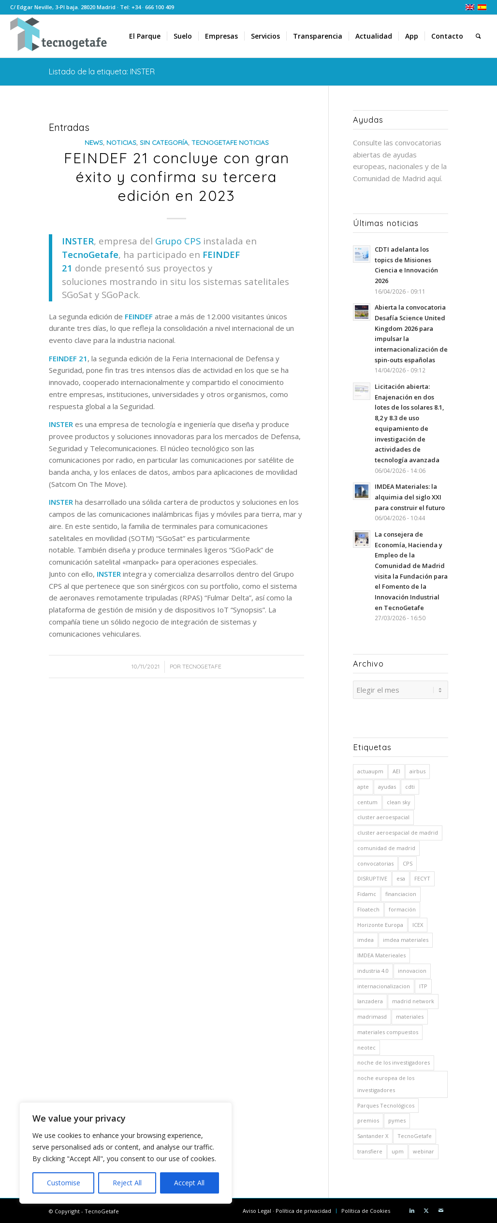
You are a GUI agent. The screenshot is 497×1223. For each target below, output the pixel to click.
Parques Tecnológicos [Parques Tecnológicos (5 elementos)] (385, 1104)
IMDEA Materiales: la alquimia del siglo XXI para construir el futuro (410, 497)
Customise (63, 1182)
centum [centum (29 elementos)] (367, 800)
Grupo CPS (178, 241)
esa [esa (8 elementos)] (400, 877)
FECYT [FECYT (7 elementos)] (422, 877)
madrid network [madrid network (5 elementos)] (413, 999)
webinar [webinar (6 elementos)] (423, 1149)
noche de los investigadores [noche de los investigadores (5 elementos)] (393, 1061)
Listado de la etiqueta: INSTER (102, 71)
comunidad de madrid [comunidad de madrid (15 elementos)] (386, 846)
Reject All (127, 1182)
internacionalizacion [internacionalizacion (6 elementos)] (383, 984)
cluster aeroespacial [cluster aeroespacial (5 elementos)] (383, 815)
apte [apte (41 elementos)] (363, 785)
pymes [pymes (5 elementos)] (397, 1119)
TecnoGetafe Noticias (230, 142)
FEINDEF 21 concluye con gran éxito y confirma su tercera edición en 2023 (177, 177)
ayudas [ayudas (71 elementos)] (387, 785)
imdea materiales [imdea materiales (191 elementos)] (405, 938)
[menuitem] (145, 36)
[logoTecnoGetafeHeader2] (58, 36)
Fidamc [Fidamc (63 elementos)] (366, 892)
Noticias (121, 142)
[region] (125, 1153)
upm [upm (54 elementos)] (398, 1149)
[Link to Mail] (441, 1209)
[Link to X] (426, 1209)
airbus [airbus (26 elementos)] (417, 769)
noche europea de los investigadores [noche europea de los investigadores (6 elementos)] (385, 1082)
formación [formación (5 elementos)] (402, 907)
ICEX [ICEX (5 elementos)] (417, 923)
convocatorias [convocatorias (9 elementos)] (375, 862)
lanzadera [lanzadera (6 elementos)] (370, 999)
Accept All (189, 1182)
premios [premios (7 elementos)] (368, 1119)
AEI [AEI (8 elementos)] (396, 769)
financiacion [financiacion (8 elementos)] (400, 892)
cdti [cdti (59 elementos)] (410, 785)
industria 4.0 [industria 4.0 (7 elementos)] (373, 969)
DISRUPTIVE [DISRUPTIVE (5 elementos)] (372, 877)
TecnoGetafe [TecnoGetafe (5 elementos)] (414, 1134)
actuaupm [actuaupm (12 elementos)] (370, 769)
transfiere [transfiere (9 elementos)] (369, 1149)
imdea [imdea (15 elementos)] (365, 938)
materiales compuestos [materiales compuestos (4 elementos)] (387, 1030)
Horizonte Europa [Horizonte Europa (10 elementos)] (380, 923)
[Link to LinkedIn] (412, 1209)
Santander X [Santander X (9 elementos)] (372, 1134)
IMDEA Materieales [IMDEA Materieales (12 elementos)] (381, 953)
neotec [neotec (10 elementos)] (366, 1046)
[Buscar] (478, 36)
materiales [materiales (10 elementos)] (410, 1015)
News (94, 142)
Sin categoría (164, 142)
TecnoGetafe (201, 666)
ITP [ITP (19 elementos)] (423, 984)
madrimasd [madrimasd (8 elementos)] (372, 1015)
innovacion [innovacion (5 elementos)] (412, 969)
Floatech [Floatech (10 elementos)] (368, 907)
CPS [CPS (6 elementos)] (407, 862)
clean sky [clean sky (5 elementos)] (398, 800)
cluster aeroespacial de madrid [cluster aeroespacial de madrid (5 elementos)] (397, 831)
